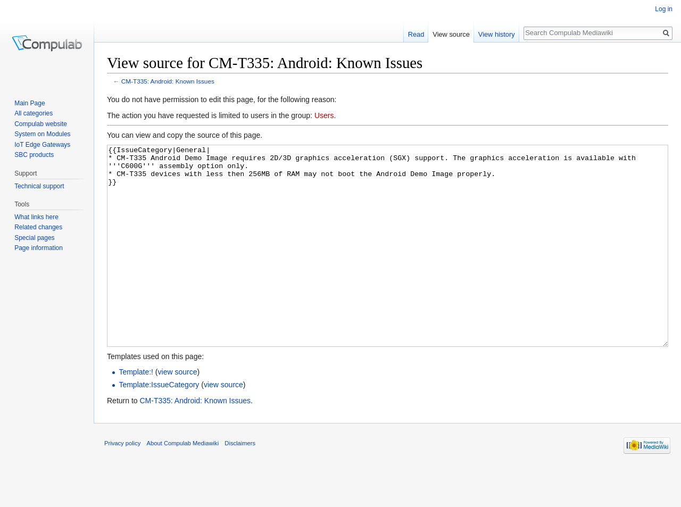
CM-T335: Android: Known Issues (167, 81)
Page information (38, 248)
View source (451, 34)
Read (416, 34)
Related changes (38, 227)
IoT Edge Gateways (42, 144)
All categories (33, 113)
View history (496, 34)
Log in (663, 9)
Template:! (136, 412)
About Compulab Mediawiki (183, 483)
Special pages (34, 238)
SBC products (34, 155)
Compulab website (40, 124)
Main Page (29, 103)
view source (177, 412)
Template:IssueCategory (159, 424)
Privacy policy (122, 483)
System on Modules (42, 134)
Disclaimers (240, 483)
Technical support (39, 186)
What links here (36, 217)
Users (324, 115)
